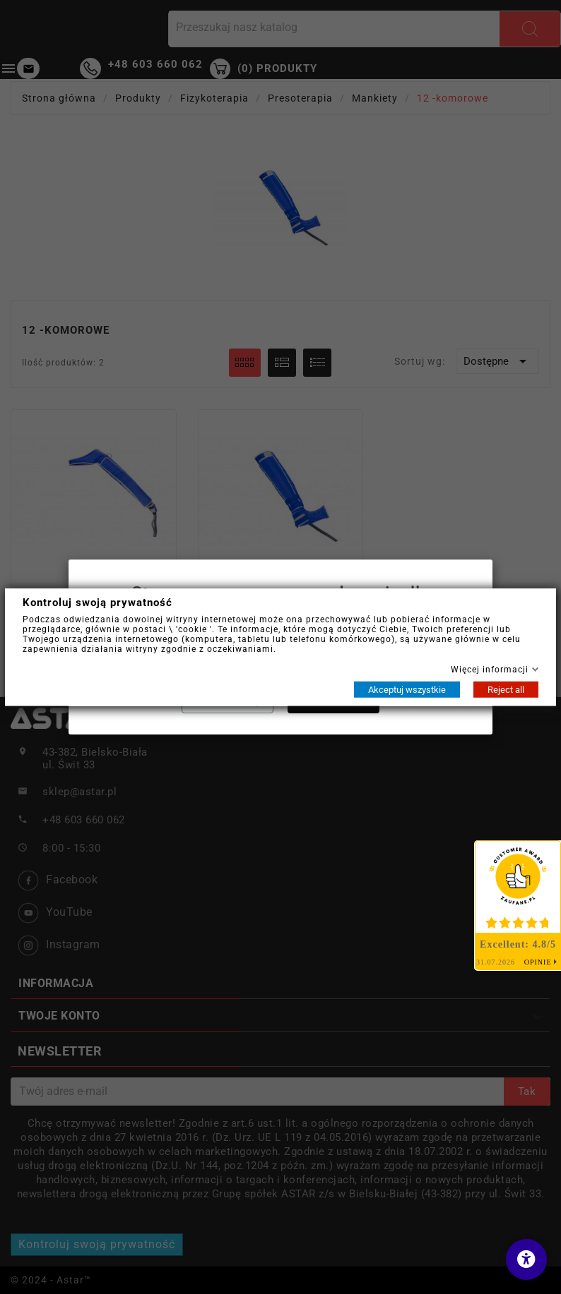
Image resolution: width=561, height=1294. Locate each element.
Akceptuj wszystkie (407, 689)
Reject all (506, 689)
